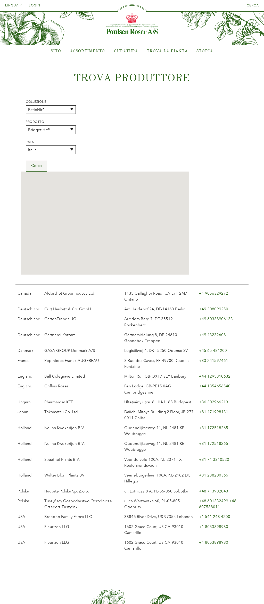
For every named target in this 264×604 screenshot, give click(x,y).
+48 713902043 (213, 419)
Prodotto (35, 122)
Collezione (36, 102)
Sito (56, 51)
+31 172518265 (213, 356)
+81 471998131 (213, 340)
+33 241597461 (213, 288)
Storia (204, 51)
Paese (31, 142)
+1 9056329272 (213, 221)
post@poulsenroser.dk (191, 592)
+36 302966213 (213, 330)
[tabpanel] (132, 51)
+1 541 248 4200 (214, 445)
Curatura (126, 51)
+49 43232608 (212, 263)
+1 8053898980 (213, 455)
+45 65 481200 (213, 279)
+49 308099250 (213, 237)
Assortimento (87, 51)
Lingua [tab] (13, 5)
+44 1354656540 (214, 314)
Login (34, 5)
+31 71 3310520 (214, 387)
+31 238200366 (213, 403)
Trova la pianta (167, 51)
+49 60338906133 (216, 247)
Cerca (253, 5)
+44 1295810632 (214, 304)
